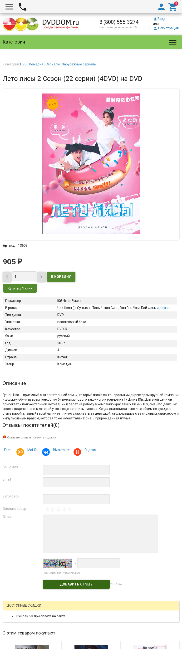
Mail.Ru (32, 450)
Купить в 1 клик (20, 288)
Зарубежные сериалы (79, 64)
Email (7, 479)
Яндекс (89, 450)
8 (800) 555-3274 (118, 22)
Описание (14, 383)
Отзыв (8, 517)
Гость (8, 450)
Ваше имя (10, 467)
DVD (23, 64)
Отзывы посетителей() (31, 425)
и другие (163, 308)
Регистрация (166, 28)
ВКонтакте (61, 450)
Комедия (36, 64)
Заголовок (11, 496)
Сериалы (53, 64)
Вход (159, 19)
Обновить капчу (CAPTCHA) (62, 573)
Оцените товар (14, 509)
